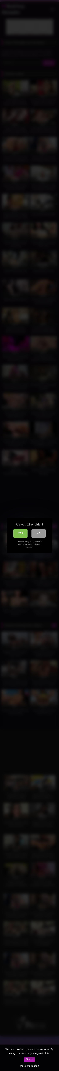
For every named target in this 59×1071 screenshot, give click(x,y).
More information (29, 1066)
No (38, 533)
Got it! (29, 1059)
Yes (20, 533)
